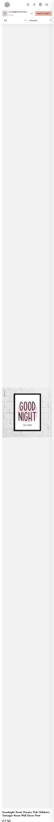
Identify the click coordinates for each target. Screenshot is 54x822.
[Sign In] (34, 5)
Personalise (32, 13)
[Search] (28, 5)
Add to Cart (43, 13)
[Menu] (47, 5)
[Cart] (40, 5)
